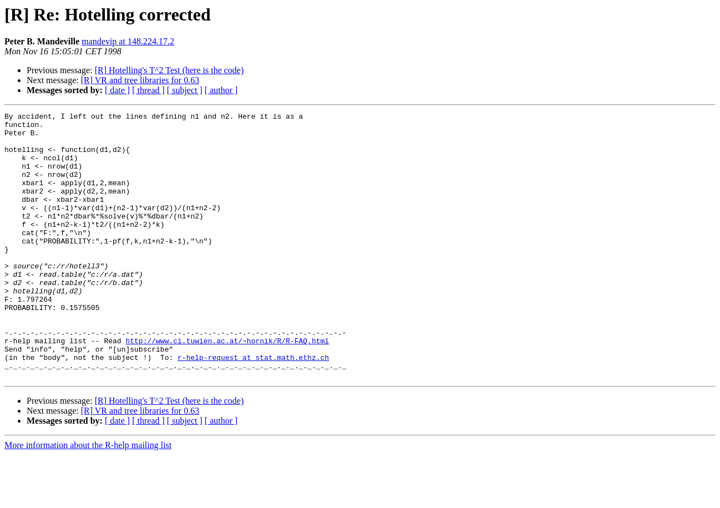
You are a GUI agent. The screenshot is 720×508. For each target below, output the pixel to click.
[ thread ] (148, 90)
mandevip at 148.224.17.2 (128, 41)
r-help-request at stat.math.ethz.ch (253, 407)
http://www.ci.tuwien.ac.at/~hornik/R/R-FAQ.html (227, 387)
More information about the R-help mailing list (87, 498)
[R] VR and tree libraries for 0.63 (140, 80)
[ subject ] (184, 90)
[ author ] (221, 90)
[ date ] (117, 90)
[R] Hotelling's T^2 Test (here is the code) (169, 70)
